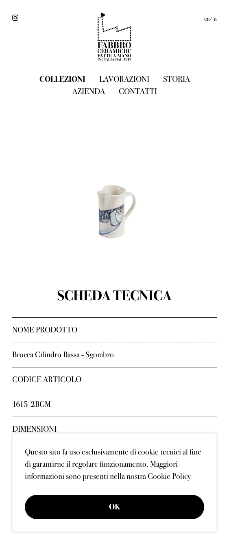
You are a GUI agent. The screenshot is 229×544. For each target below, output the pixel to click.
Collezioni (62, 79)
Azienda (88, 91)
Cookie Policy (169, 476)
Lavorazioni (124, 79)
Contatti (138, 91)
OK (114, 506)
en (206, 18)
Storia (176, 79)
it (215, 18)
